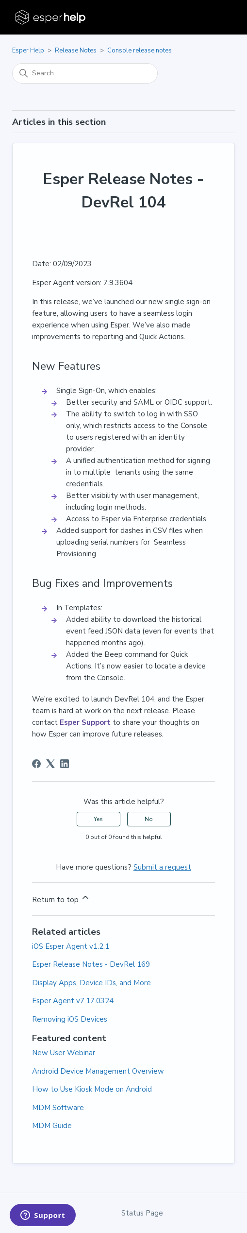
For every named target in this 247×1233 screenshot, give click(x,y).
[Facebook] (36, 763)
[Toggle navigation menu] (217, 17)
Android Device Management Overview (98, 1071)
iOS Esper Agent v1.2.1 (70, 946)
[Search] (85, 73)
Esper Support (85, 722)
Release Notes (76, 50)
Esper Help (28, 50)
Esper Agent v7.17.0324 (73, 1001)
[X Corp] (50, 763)
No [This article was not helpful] (149, 819)
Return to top (61, 898)
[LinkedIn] (64, 763)
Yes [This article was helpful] (98, 819)
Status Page (142, 1213)
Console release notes (139, 50)
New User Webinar (63, 1053)
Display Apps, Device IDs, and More (91, 983)
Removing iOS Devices (69, 1019)
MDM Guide (52, 1125)
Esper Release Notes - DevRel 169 (91, 964)
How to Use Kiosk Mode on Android (92, 1089)
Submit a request (162, 867)
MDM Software (58, 1108)
